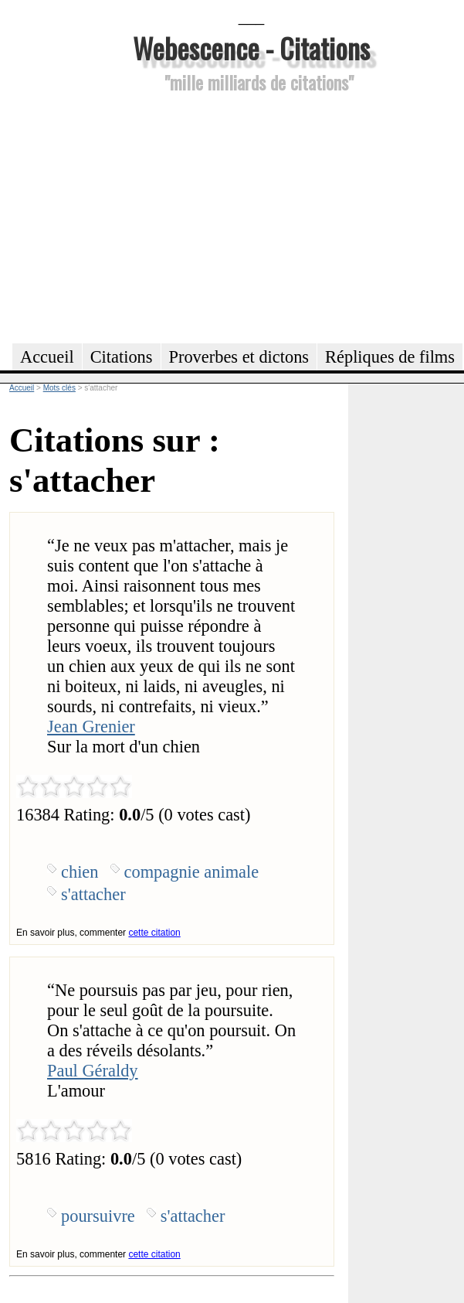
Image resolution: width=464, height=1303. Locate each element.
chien (80, 872)
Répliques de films (390, 357)
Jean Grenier (91, 726)
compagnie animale (191, 872)
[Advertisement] (251, 215)
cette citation (154, 932)
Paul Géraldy (92, 1070)
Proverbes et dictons (239, 357)
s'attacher (93, 894)
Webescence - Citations (251, 47)
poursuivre (98, 1216)
